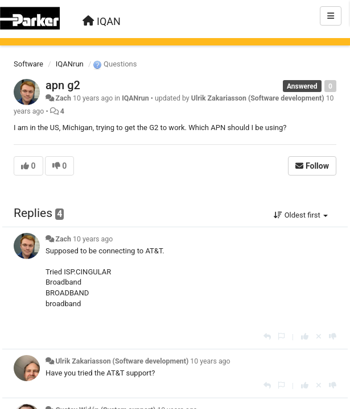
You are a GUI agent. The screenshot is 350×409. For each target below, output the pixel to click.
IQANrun (70, 64)
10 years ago (93, 239)
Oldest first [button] (301, 215)
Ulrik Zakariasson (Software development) (257, 98)
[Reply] (267, 336)
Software (28, 64)
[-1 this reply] (332, 336)
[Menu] (330, 16)
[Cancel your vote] (319, 336)
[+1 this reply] (304, 336)
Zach (63, 98)
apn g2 (63, 85)
